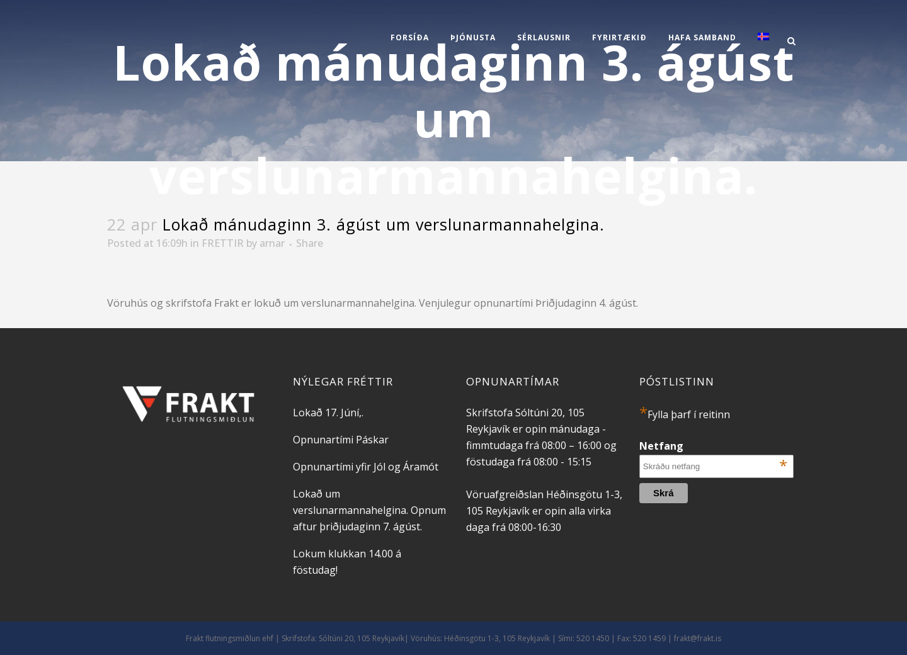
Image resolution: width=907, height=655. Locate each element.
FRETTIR (223, 243)
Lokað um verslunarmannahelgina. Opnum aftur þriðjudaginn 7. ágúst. (369, 510)
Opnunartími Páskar (341, 440)
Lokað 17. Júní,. (328, 412)
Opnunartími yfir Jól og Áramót (365, 467)
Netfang (713, 446)
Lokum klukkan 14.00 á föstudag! (347, 562)
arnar (272, 243)
